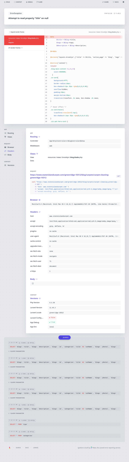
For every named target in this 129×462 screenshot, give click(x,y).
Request (7, 144)
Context (7, 162)
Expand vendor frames (16, 32)
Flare (93, 448)
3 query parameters (16, 351)
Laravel (35, 448)
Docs (27, 448)
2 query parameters (16, 367)
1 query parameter (16, 382)
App (5, 129)
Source (18, 448)
